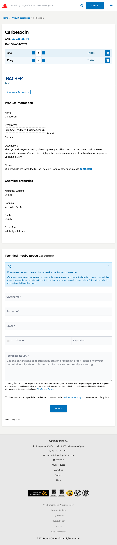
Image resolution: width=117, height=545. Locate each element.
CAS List (58, 526)
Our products (58, 465)
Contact (58, 475)
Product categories (20, 18)
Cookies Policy (67, 505)
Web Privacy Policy (45, 389)
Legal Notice (58, 515)
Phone (20, 340)
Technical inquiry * (17, 355)
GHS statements (58, 532)
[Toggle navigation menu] (111, 5)
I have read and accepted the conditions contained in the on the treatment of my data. (58, 397)
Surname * (12, 311)
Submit (58, 408)
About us (58, 470)
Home (5, 18)
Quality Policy (58, 521)
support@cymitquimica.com (58, 455)
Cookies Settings (58, 510)
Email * (10, 326)
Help (58, 480)
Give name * (13, 296)
